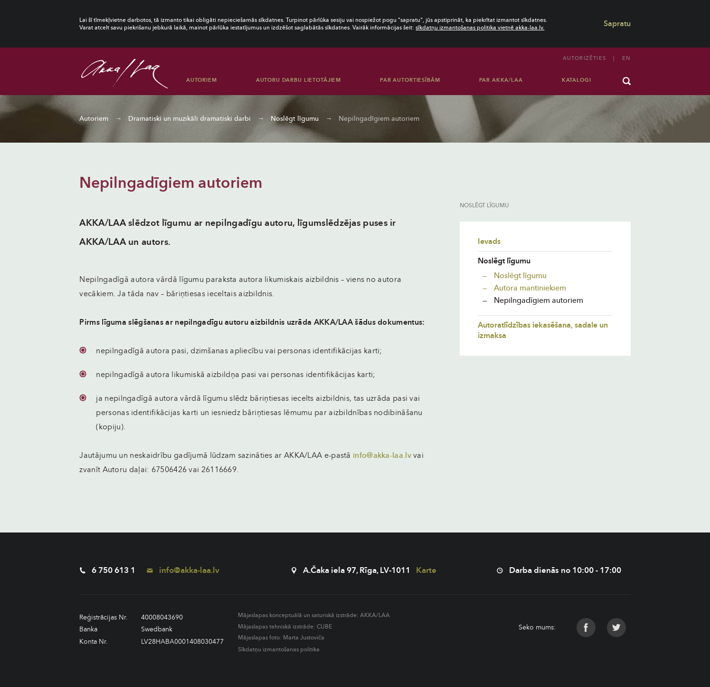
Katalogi (576, 80)
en (626, 58)
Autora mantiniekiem (529, 288)
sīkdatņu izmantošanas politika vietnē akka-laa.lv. (480, 27)
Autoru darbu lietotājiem (298, 80)
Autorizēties (584, 58)
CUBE (324, 626)
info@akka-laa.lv (382, 455)
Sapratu (617, 24)
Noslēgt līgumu (295, 118)
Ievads (489, 241)
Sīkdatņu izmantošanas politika (279, 649)
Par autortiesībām (410, 80)
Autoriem (201, 80)
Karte (426, 570)
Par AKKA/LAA (501, 80)
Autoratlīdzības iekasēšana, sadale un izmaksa (543, 330)
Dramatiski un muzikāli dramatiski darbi (189, 118)
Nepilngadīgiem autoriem (379, 118)
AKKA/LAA (375, 615)
